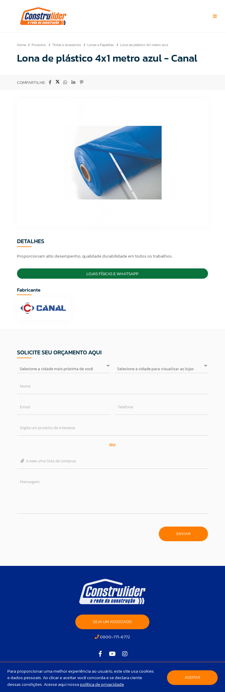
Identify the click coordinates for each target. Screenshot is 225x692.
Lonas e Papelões (101, 45)
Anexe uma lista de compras (48, 461)
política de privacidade (102, 684)
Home (21, 45)
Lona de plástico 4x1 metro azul (144, 45)
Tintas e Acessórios (67, 45)
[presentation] (61, 531)
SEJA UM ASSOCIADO (112, 622)
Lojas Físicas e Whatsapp (112, 273)
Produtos (39, 45)
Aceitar (192, 677)
